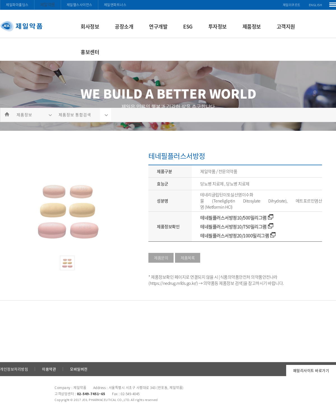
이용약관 (49, 369)
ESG (188, 26)
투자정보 (217, 26)
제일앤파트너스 (115, 4)
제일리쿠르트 (291, 5)
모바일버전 (79, 369)
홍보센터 (90, 52)
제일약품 (47, 4)
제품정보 (251, 26)
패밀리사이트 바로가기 (311, 370)
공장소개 (124, 26)
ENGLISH (315, 5)
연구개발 (158, 26)
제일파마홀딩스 (17, 4)
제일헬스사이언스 (79, 4)
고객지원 (286, 26)
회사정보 (90, 26)
